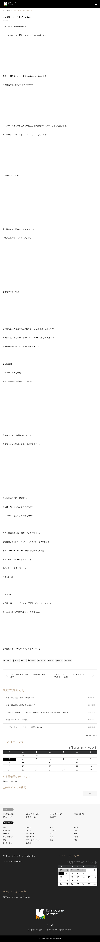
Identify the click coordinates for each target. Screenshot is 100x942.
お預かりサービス (32, 814)
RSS (52, 925)
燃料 (75, 834)
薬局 (4, 840)
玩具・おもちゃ (8, 837)
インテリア (6, 830)
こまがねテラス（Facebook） (19, 856)
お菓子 (28, 827)
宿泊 (51, 834)
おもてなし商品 (8, 814)
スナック (53, 830)
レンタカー (30, 834)
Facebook (48, 925)
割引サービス (31, 817)
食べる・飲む (7, 843)
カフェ (28, 830)
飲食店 (28, 843)
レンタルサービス (56, 814)
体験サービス (7, 817)
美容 (51, 837)
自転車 (76, 837)
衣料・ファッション (33, 840)
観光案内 (53, 817)
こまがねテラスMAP (52, 930)
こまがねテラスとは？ (35, 930)
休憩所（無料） (79, 814)
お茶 (4, 827)
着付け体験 (30, 837)
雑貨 (75, 840)
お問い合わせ (66, 930)
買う (51, 840)
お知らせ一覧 (90, 735)
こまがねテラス (44, 938)
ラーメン (6, 834)
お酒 (51, 827)
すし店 (76, 827)
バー (75, 830)
